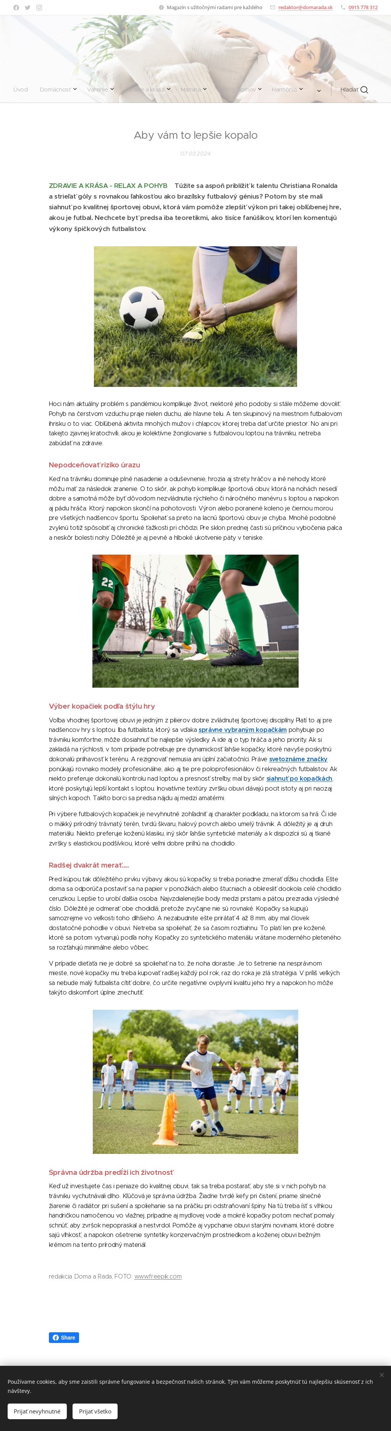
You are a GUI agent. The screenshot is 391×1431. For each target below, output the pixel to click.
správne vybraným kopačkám (243, 730)
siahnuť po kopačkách (300, 779)
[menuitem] (111, 89)
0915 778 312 (363, 7)
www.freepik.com (158, 1276)
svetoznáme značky (298, 759)
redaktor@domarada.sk (305, 7)
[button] (259, 89)
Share (64, 1338)
